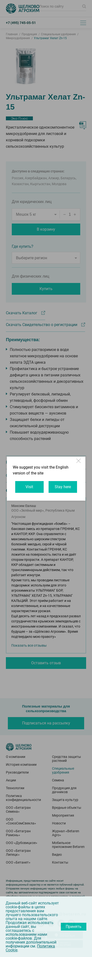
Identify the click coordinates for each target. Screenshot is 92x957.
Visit (29, 486)
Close (79, 463)
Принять (73, 926)
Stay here (63, 486)
